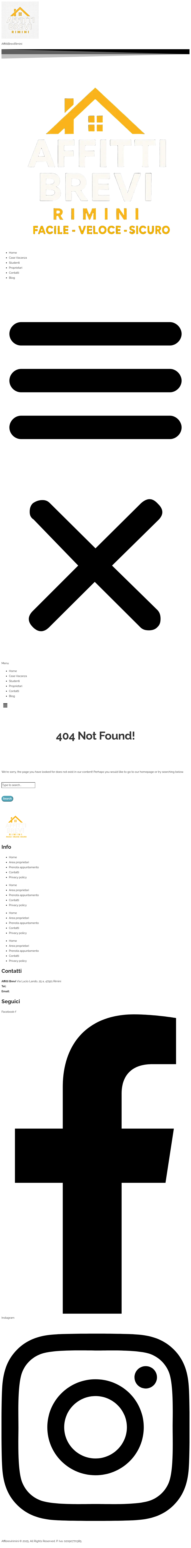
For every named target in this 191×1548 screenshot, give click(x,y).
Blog (12, 277)
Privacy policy (18, 877)
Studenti (14, 262)
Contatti (14, 272)
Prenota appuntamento (24, 867)
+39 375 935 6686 (18, 986)
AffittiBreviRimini (11, 43)
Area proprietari (19, 862)
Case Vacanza (18, 257)
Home (13, 252)
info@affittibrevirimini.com (26, 991)
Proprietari (15, 267)
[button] (95, 474)
